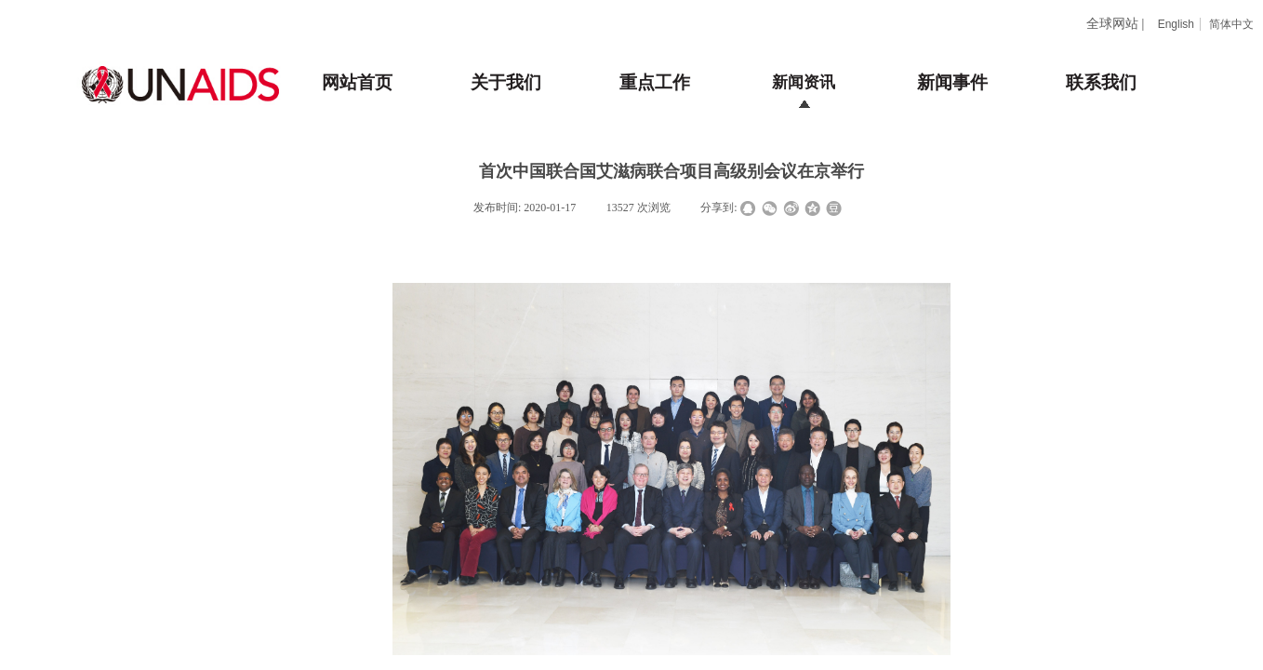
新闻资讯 (803, 82)
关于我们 (506, 82)
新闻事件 (952, 82)
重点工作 (654, 82)
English (1176, 24)
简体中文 (1231, 24)
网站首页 (357, 82)
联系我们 (1101, 82)
